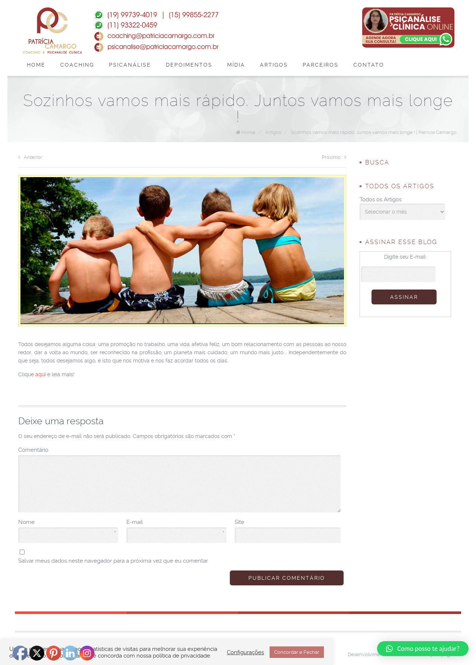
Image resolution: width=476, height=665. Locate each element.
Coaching (77, 65)
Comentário (33, 450)
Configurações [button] (245, 652)
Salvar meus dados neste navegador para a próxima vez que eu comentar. (113, 560)
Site (239, 522)
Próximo (334, 157)
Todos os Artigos (381, 199)
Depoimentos (189, 65)
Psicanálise (130, 65)
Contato (368, 65)
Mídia (236, 65)
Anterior (30, 157)
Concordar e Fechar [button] (296, 652)
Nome (67, 522)
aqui (40, 374)
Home (36, 65)
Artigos (274, 65)
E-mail (175, 522)
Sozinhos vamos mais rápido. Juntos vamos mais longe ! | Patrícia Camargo (374, 132)
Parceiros (320, 65)
